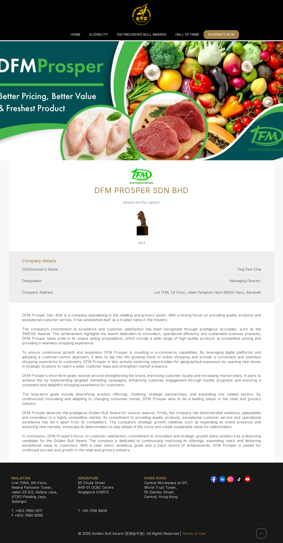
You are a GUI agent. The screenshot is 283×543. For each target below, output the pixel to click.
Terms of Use (193, 533)
